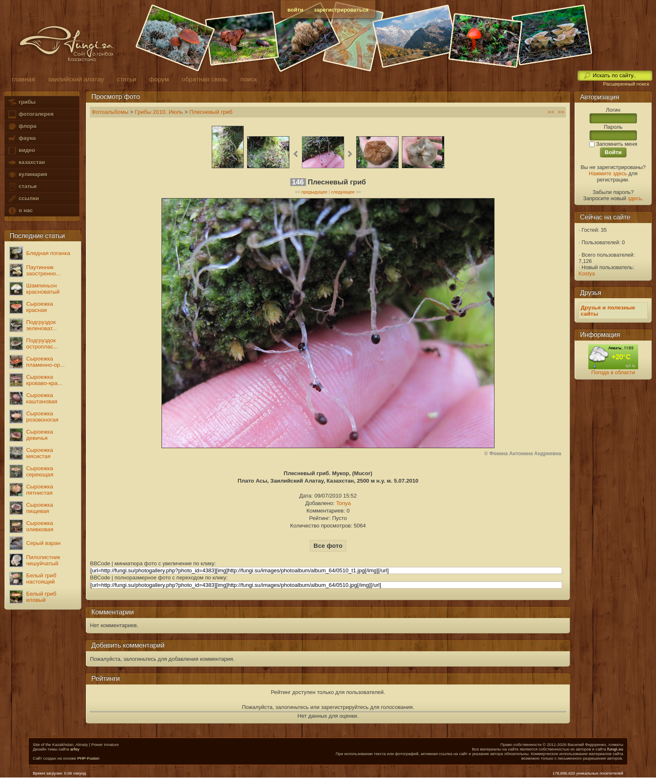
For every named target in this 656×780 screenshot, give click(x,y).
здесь (635, 198)
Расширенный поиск (626, 84)
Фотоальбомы (110, 112)
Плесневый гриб (211, 112)
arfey (74, 749)
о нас (20, 211)
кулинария (27, 174)
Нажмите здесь (608, 173)
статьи (22, 187)
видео (21, 150)
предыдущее (314, 191)
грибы (21, 102)
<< (551, 112)
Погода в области (613, 372)
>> (561, 112)
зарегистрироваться (341, 10)
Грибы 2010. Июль (159, 112)
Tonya (343, 503)
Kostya (587, 273)
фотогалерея (30, 114)
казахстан (26, 162)
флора (22, 126)
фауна (21, 138)
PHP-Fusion (88, 758)
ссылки (23, 199)
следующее (343, 191)
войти (295, 10)
